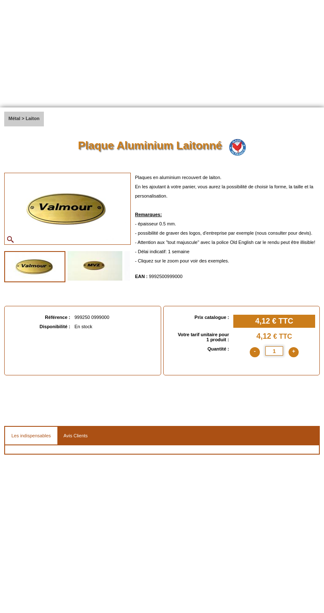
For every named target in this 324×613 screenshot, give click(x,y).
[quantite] (274, 351)
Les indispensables (31, 435)
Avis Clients (76, 435)
